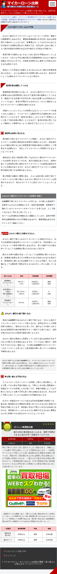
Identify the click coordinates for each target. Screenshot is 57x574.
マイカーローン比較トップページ (13, 17)
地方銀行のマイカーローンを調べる (41, 17)
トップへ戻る (53, 570)
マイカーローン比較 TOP (15, 551)
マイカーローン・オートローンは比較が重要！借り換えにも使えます (29, 563)
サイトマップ (10, 556)
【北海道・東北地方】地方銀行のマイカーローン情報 (21, 19)
